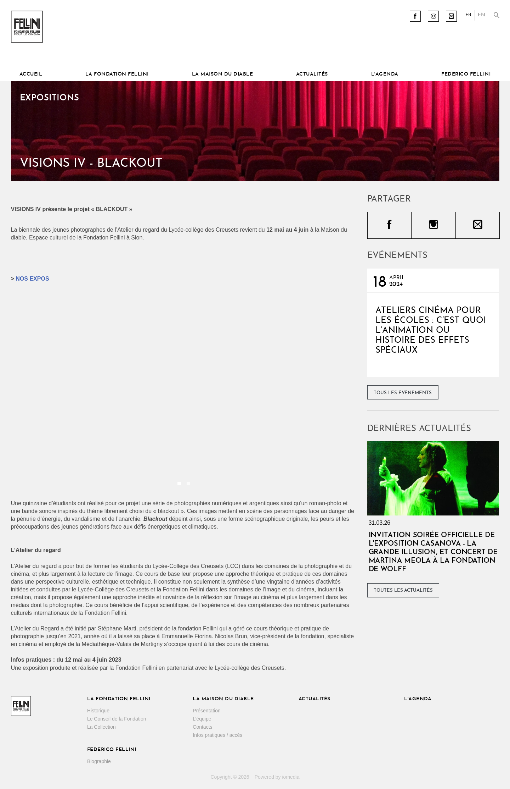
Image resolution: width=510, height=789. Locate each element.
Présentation (207, 710)
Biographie (99, 761)
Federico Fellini (466, 74)
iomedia (290, 777)
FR (468, 15)
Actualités (312, 74)
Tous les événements (403, 393)
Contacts (202, 727)
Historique (98, 710)
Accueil (30, 74)
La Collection (101, 727)
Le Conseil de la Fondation (116, 719)
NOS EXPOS (32, 279)
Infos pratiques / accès (217, 735)
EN (481, 15)
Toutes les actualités (403, 590)
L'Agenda (384, 74)
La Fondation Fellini (117, 74)
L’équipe (202, 719)
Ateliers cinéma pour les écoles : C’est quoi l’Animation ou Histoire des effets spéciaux (430, 331)
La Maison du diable (222, 74)
